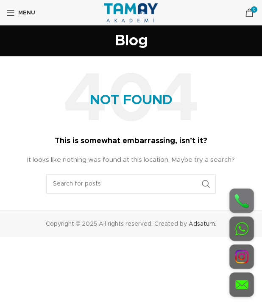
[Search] (131, 184)
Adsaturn (202, 224)
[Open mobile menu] (20, 12)
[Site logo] (130, 13)
